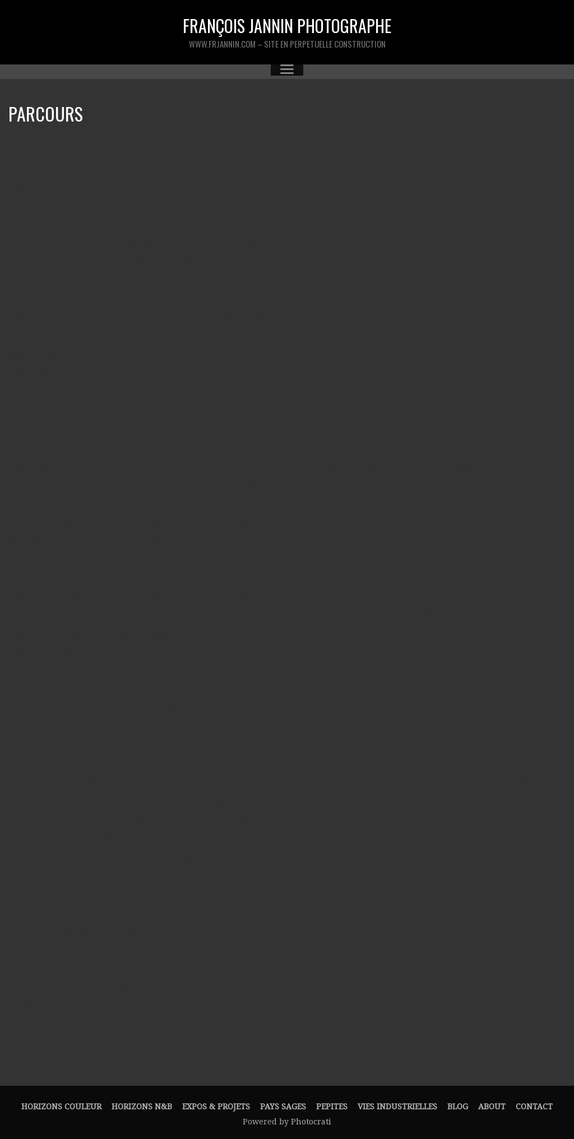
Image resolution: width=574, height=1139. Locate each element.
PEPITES (332, 1106)
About (492, 1106)
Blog (457, 1106)
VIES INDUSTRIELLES (397, 1106)
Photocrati (311, 1121)
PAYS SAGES (283, 1106)
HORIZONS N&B (142, 1106)
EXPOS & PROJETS (216, 1106)
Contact (534, 1106)
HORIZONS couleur (61, 1106)
